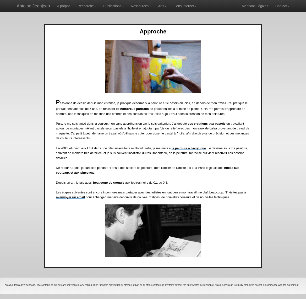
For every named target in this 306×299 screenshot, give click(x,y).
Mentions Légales (255, 6)
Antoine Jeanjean (33, 6)
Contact (282, 6)
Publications (113, 6)
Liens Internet (185, 6)
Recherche (86, 6)
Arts (162, 6)
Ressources (141, 6)
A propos (63, 6)
